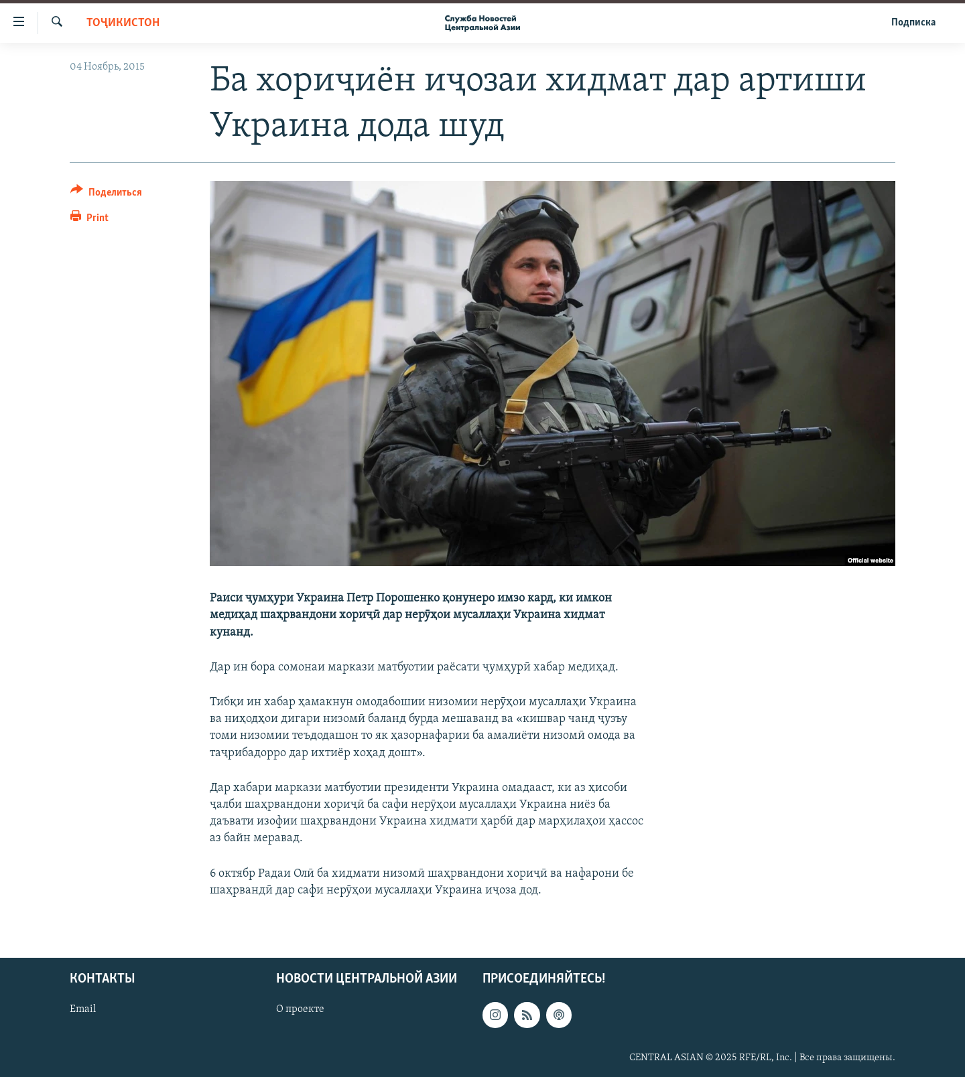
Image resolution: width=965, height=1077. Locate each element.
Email (83, 1009)
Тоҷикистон (122, 23)
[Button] (106, 194)
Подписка (913, 22)
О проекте (300, 1009)
